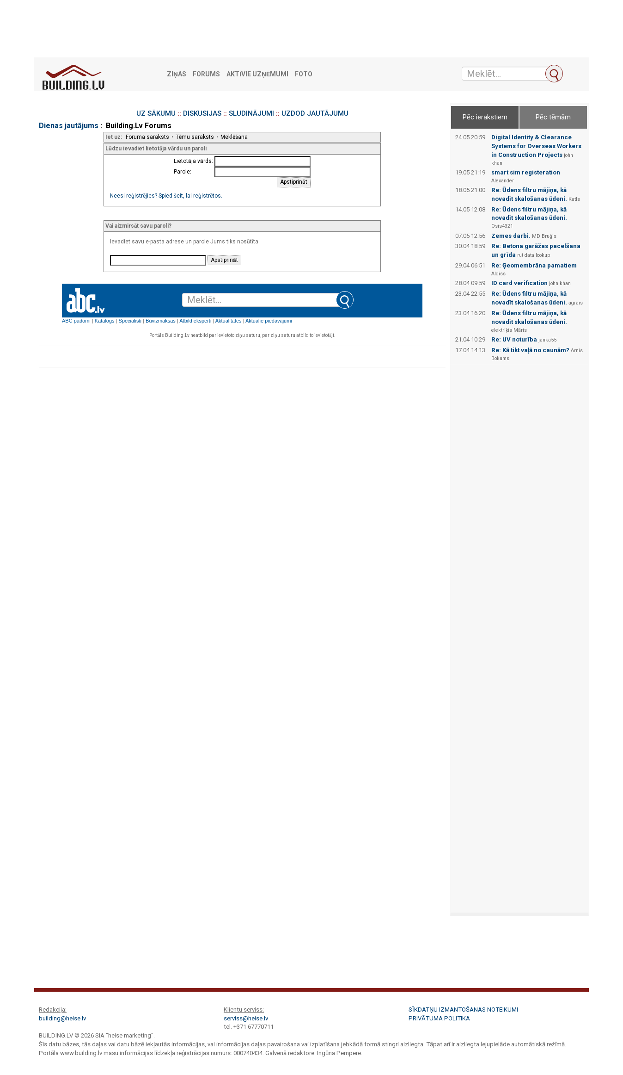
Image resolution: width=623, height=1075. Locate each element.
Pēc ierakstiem (485, 117)
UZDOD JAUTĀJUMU (314, 113)
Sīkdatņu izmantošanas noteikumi (463, 1009)
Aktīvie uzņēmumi (257, 74)
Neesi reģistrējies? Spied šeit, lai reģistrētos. (166, 196)
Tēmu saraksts (195, 137)
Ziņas (176, 74)
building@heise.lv (62, 1018)
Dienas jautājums (68, 125)
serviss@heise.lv (246, 1018)
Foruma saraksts (147, 137)
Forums (206, 74)
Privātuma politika (439, 1018)
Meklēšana (234, 137)
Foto (303, 74)
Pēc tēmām (553, 117)
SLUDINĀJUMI (251, 113)
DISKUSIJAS (202, 113)
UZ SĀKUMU (156, 113)
